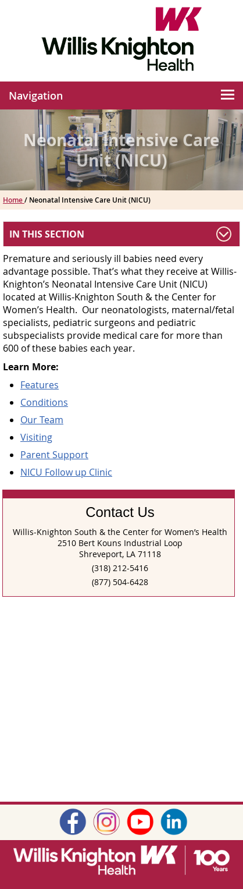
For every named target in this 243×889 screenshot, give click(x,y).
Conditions (44, 402)
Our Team (41, 419)
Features (39, 384)
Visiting (36, 437)
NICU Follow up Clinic (66, 472)
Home (13, 200)
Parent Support (54, 454)
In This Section (46, 234)
